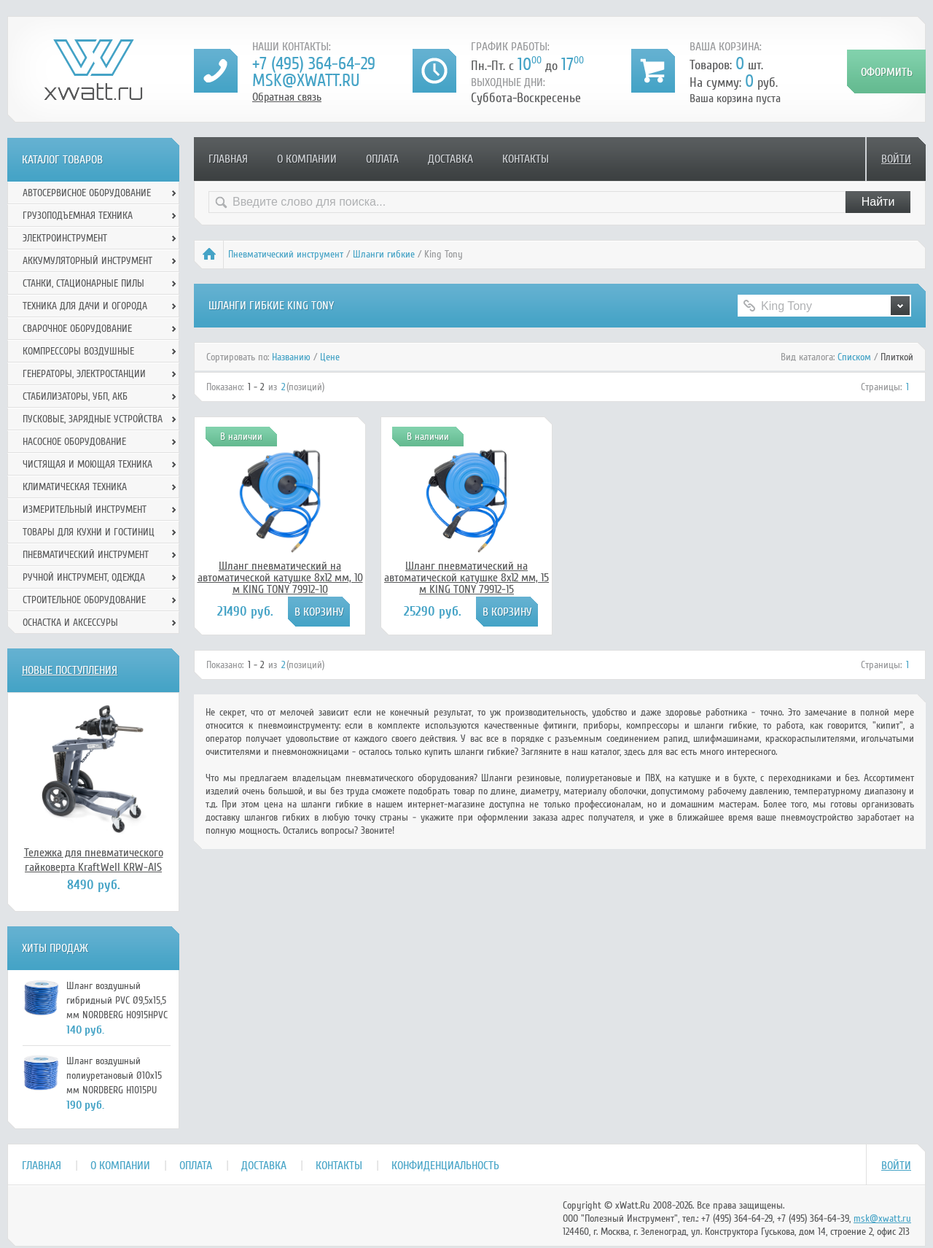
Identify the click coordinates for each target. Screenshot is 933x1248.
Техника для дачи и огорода (85, 306)
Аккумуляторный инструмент (87, 261)
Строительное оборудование (84, 600)
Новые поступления (69, 670)
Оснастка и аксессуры (70, 622)
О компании (307, 159)
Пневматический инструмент (285, 254)
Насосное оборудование (74, 441)
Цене (330, 357)
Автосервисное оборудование (87, 193)
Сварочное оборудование (77, 328)
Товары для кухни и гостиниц (89, 532)
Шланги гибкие (384, 254)
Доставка (450, 159)
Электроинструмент (65, 238)
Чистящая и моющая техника (87, 464)
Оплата (382, 159)
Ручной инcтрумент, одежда (84, 577)
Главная (228, 159)
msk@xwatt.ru (305, 80)
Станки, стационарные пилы (83, 283)
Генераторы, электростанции (84, 374)
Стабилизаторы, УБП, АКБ (75, 396)
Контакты (525, 159)
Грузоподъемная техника (78, 215)
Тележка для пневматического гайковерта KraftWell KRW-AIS (93, 860)
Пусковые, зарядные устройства (93, 419)
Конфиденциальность (445, 1165)
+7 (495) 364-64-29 (313, 63)
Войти (896, 159)
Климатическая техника (75, 487)
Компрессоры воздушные (78, 351)
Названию (291, 357)
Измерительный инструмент (85, 509)
